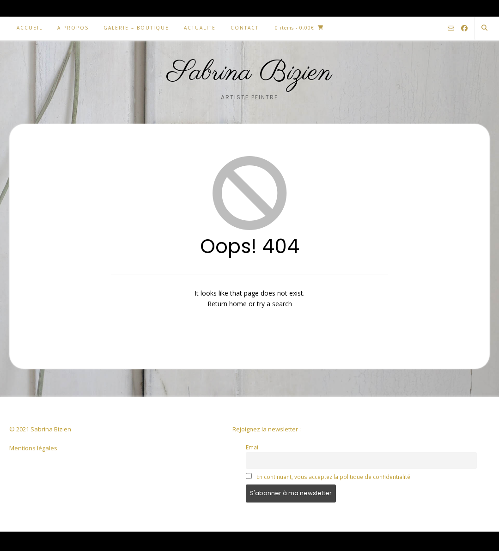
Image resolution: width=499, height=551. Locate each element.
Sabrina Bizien (249, 73)
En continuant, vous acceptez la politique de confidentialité (333, 476)
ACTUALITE (200, 27)
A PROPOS (73, 27)
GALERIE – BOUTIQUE (136, 27)
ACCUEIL (30, 27)
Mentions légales (33, 448)
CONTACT (245, 27)
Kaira (67, 541)
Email (253, 447)
